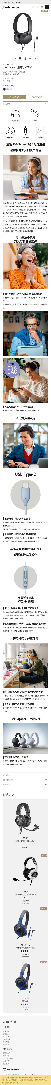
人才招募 (6, 1061)
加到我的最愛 (37, 97)
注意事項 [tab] (25, 784)
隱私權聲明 (7, 1075)
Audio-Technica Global (28, 1075)
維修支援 (6, 1045)
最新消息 (6, 1055)
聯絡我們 (16, 1075)
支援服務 (6, 1027)
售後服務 (6, 1034)
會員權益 (6, 1036)
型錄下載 (6, 1042)
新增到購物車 (14, 97)
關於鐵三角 (7, 1049)
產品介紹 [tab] (25, 103)
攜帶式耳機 (25, 1001)
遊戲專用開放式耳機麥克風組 (25, 894)
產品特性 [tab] (25, 775)
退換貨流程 (7, 1039)
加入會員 (6, 1064)
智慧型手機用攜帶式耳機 (25, 948)
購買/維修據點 (8, 1058)
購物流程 (6, 1031)
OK (18, 1082)
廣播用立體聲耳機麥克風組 (25, 841)
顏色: (5, 85)
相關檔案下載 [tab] (25, 779)
